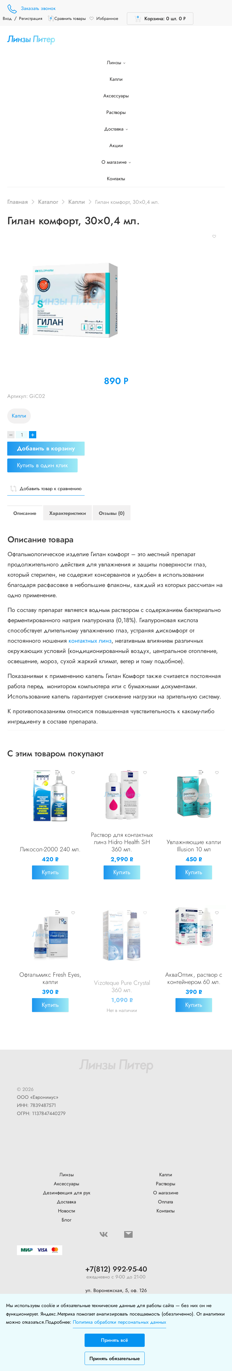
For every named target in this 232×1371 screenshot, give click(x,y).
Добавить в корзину (46, 448)
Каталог (48, 201)
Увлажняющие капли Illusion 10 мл (194, 846)
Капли (116, 79)
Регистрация (30, 18)
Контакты (116, 178)
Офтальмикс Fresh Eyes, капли (50, 978)
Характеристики (67, 513)
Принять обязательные (114, 1358)
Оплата (165, 1201)
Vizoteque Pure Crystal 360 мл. (122, 986)
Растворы (116, 112)
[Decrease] (10, 434)
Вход (7, 18)
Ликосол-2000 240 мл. (50, 849)
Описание (24, 513)
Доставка (116, 128)
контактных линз (90, 640)
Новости (66, 1210)
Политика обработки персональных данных (119, 1322)
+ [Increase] (32, 434)
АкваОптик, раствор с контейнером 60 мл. (193, 978)
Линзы (116, 62)
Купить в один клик (42, 465)
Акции (116, 145)
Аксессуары (116, 95)
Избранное (103, 18)
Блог (66, 1219)
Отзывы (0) (111, 513)
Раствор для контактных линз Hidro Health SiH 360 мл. (122, 842)
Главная (17, 201)
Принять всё (114, 1340)
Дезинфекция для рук (66, 1192)
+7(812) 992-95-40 (116, 1269)
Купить (50, 872)
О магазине (116, 162)
